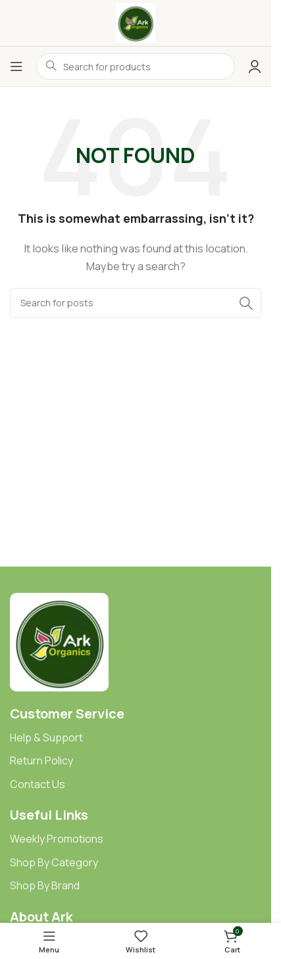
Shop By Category (54, 862)
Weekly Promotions (56, 838)
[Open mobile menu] (16, 66)
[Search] (135, 303)
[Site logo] (135, 22)
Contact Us (37, 784)
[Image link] (59, 641)
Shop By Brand (45, 885)
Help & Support (46, 737)
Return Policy (41, 760)
